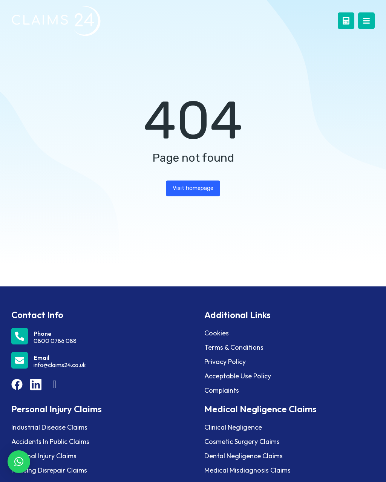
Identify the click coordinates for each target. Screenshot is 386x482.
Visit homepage (193, 188)
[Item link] (17, 384)
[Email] (102, 360)
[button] (19, 461)
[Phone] (102, 336)
